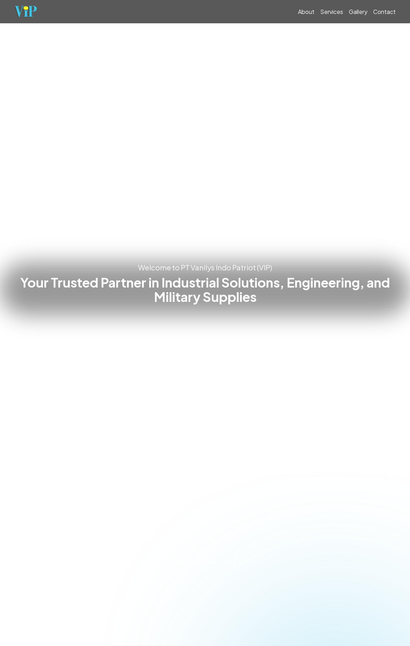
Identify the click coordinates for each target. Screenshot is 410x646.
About (306, 11)
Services (331, 11)
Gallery (358, 11)
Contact (384, 11)
